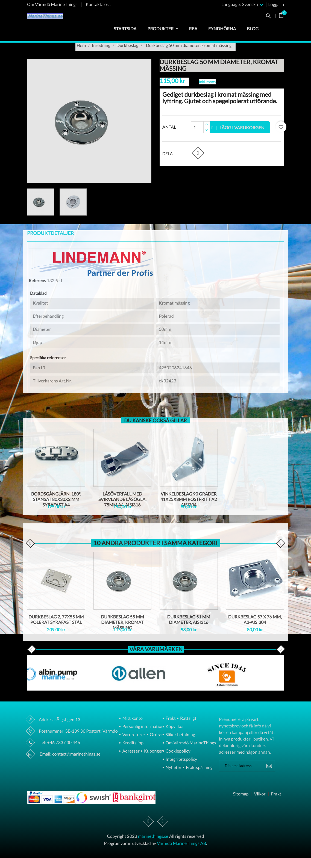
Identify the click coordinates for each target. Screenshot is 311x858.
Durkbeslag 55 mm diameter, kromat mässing (122, 622)
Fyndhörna (222, 28)
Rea (193, 28)
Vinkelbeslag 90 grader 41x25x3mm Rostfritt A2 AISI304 (188, 499)
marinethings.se (153, 836)
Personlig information (142, 726)
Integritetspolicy (181, 759)
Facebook (148, 821)
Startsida (125, 28)
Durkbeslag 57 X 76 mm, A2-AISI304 (255, 619)
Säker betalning (180, 735)
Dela (198, 153)
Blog (253, 28)
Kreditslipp (132, 743)
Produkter (162, 28)
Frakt (170, 718)
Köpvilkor (174, 726)
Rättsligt (187, 718)
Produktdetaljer (50, 233)
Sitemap (240, 794)
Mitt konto (132, 718)
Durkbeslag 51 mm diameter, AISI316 (188, 619)
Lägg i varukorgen (238, 127)
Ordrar (156, 735)
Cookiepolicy (177, 751)
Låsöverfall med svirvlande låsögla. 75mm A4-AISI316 (122, 499)
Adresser (130, 751)
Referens (37, 280)
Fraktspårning (199, 767)
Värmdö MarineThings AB (181, 843)
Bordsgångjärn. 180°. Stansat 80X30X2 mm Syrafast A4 (56, 499)
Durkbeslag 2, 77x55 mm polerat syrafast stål (56, 619)
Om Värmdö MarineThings (52, 4)
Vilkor (259, 794)
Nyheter (173, 767)
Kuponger (153, 751)
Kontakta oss (98, 4)
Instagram (162, 821)
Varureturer (133, 735)
